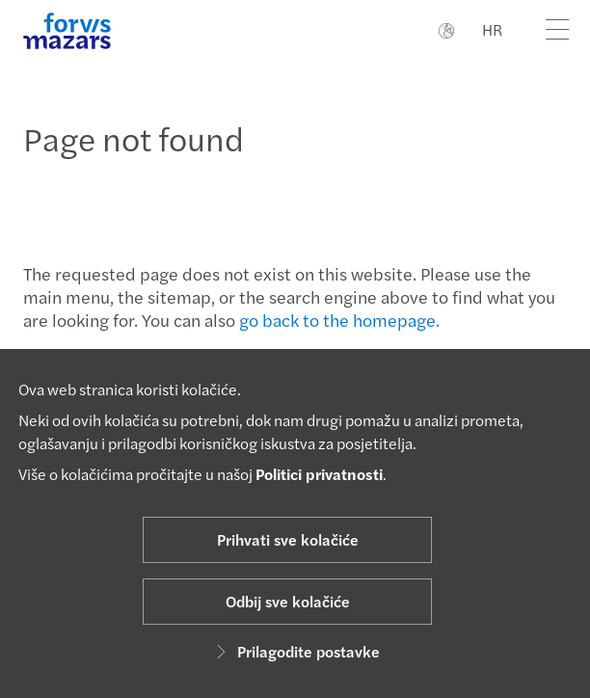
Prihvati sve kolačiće (288, 539)
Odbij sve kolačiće (288, 601)
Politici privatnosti (319, 474)
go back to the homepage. (339, 320)
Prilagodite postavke (295, 651)
